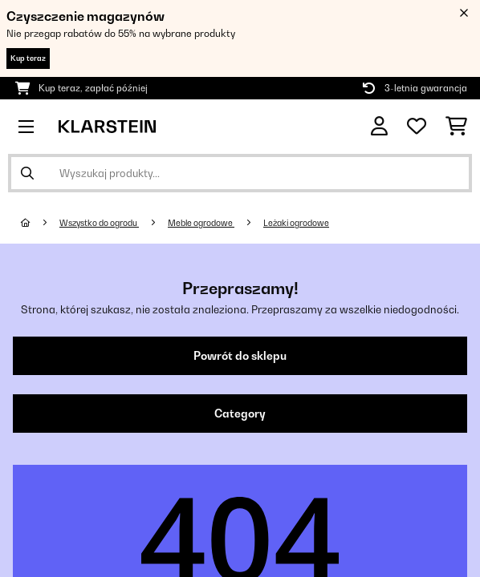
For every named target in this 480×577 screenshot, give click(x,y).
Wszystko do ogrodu (99, 223)
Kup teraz (28, 58)
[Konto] (379, 126)
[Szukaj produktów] (240, 173)
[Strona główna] (40, 223)
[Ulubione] (416, 126)
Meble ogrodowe (201, 223)
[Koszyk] (456, 126)
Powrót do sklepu (240, 355)
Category (240, 413)
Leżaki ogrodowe (296, 223)
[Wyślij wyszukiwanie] (27, 173)
